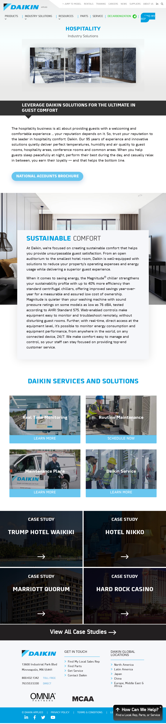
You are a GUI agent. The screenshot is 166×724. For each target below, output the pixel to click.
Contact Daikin (77, 676)
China (117, 679)
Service (98, 16)
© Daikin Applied (33, 713)
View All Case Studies (83, 633)
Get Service (75, 672)
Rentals (88, 4)
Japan (118, 675)
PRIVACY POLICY (60, 713)
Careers (113, 4)
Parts (84, 16)
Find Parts (75, 667)
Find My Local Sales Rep (84, 662)
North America (124, 665)
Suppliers (135, 4)
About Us (148, 4)
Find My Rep (148, 18)
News (124, 4)
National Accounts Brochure (49, 177)
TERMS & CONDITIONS (90, 713)
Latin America (123, 670)
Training (101, 4)
